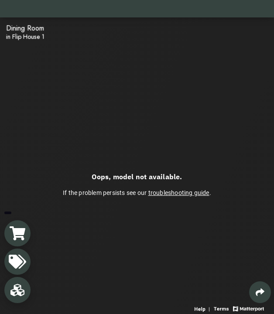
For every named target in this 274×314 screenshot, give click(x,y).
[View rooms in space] (17, 290)
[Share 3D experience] (260, 292)
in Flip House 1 (25, 36)
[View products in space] (17, 262)
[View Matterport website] (248, 308)
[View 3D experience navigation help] (203, 308)
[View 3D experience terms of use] (222, 308)
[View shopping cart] (17, 233)
